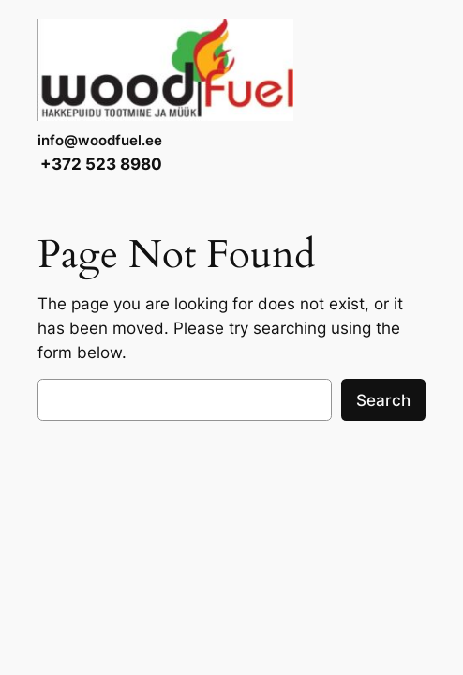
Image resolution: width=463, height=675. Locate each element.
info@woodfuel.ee (99, 140)
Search (383, 400)
